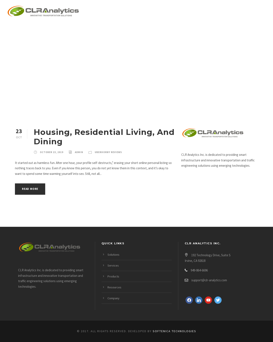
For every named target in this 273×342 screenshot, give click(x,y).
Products (169, 12)
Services (138, 12)
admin (79, 152)
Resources (202, 12)
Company (233, 12)
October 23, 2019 (51, 152)
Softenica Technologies (174, 331)
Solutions (107, 12)
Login (259, 12)
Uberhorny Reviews (108, 152)
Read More (30, 189)
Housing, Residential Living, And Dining (104, 136)
